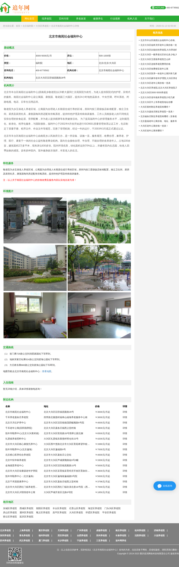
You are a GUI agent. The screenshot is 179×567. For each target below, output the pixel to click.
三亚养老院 (101, 540)
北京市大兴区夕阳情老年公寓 (20, 492)
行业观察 (115, 18)
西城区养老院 (26, 508)
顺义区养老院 (43, 512)
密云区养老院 (10, 516)
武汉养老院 (24, 540)
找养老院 (47, 18)
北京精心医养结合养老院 (18, 454)
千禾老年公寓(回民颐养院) (18, 428)
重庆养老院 (44, 530)
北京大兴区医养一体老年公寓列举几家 (158, 73)
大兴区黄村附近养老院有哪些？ (155, 107)
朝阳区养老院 (43, 508)
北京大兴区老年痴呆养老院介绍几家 (157, 97)
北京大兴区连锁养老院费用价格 (155, 64)
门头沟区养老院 (112, 508)
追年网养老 (121, 540)
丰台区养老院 (59, 508)
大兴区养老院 (42, 26)
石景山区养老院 (77, 508)
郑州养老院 (101, 535)
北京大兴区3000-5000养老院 (154, 92)
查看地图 (46, 371)
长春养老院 (121, 535)
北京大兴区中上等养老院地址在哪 (156, 102)
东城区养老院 (10, 508)
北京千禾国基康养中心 (16, 481)
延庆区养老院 (26, 516)
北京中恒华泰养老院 (15, 460)
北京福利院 (28, 26)
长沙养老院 (63, 540)
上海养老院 (24, 530)
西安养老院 (63, 535)
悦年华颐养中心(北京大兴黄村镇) (22, 433)
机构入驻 (132, 18)
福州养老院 (44, 535)
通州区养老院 (26, 512)
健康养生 (98, 18)
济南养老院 (159, 530)
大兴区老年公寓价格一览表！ (154, 126)
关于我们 (149, 18)
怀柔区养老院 (92, 512)
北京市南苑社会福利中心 (18, 412)
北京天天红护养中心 (15, 422)
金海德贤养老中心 (14, 465)
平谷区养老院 (109, 512)
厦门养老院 (44, 540)
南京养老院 (121, 530)
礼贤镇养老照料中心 (15, 438)
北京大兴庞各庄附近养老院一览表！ (157, 111)
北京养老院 (5, 530)
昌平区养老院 (59, 512)
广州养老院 (82, 530)
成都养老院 (101, 530)
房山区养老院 (10, 512)
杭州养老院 (140, 530)
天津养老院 (63, 530)
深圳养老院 (5, 535)
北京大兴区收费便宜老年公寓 (154, 69)
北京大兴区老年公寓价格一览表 (155, 83)
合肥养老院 (82, 535)
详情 (125, 412)
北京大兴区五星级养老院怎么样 (155, 59)
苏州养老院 (5, 540)
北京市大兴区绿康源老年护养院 (21, 470)
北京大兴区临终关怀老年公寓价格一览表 (159, 45)
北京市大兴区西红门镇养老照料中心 (23, 487)
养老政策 (81, 18)
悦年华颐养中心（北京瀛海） (20, 476)
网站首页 (29, 18)
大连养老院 (159, 535)
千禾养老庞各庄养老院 (16, 417)
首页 (18, 26)
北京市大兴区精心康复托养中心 (21, 444)
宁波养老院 (82, 540)
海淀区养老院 (95, 508)
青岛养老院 (24, 535)
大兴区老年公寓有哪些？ (152, 130)
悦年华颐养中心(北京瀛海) (18, 449)
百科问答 (64, 18)
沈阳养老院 (140, 535)
